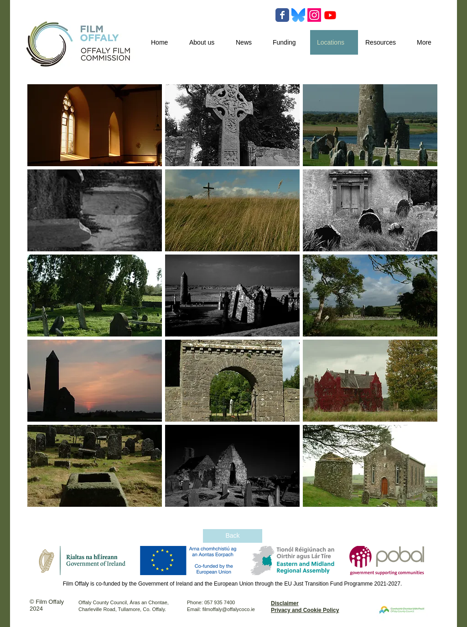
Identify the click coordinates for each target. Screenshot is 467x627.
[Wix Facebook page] (282, 15)
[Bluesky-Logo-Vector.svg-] (298, 15)
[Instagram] (314, 15)
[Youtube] (330, 15)
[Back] (232, 536)
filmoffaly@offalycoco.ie (228, 609)
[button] (94, 125)
